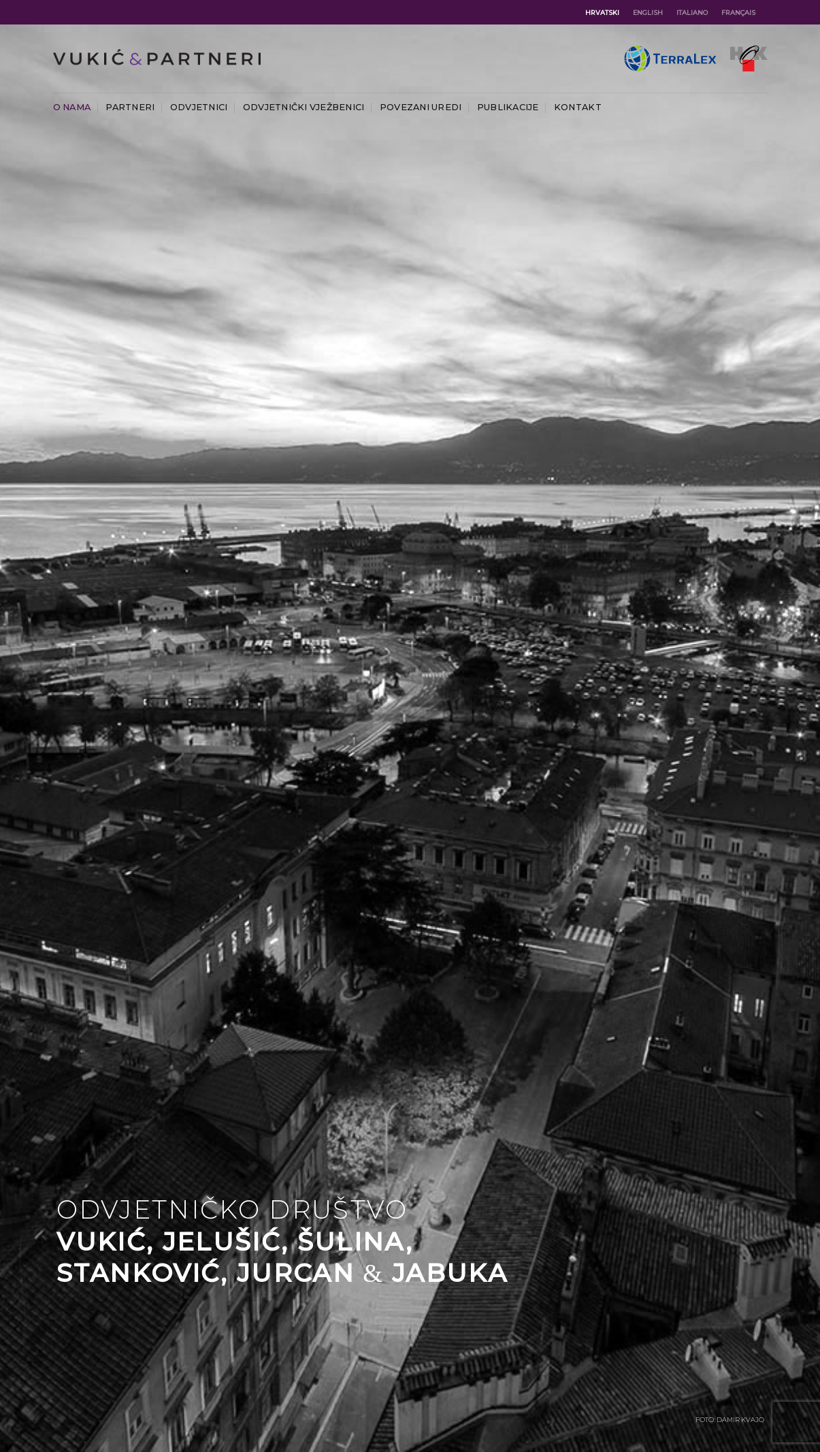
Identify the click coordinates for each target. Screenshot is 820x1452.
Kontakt (578, 107)
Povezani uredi (421, 107)
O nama (72, 107)
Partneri (129, 107)
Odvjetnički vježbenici (304, 107)
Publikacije (508, 107)
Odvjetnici (199, 107)
